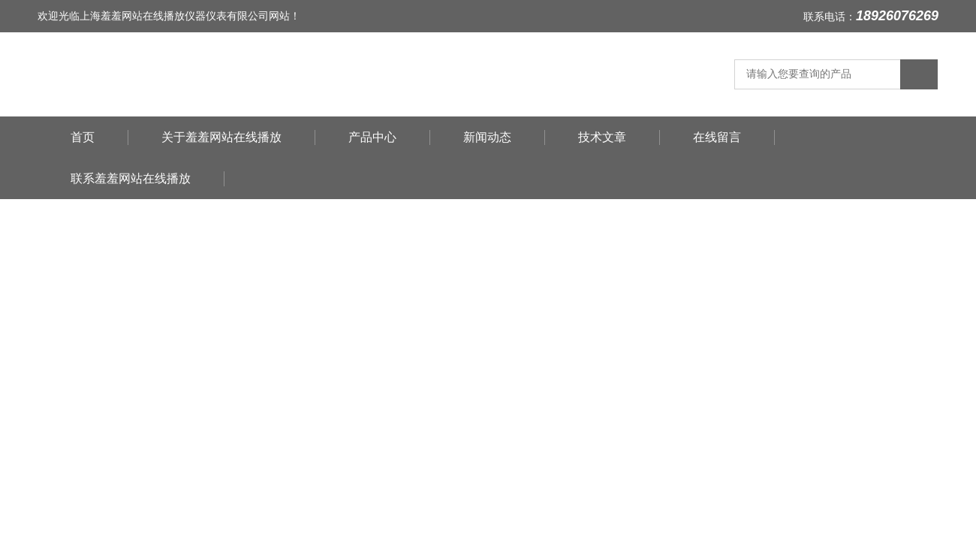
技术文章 (602, 137)
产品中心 (372, 137)
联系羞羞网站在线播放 (131, 178)
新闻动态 (487, 137)
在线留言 (717, 137)
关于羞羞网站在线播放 (221, 137)
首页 (83, 137)
